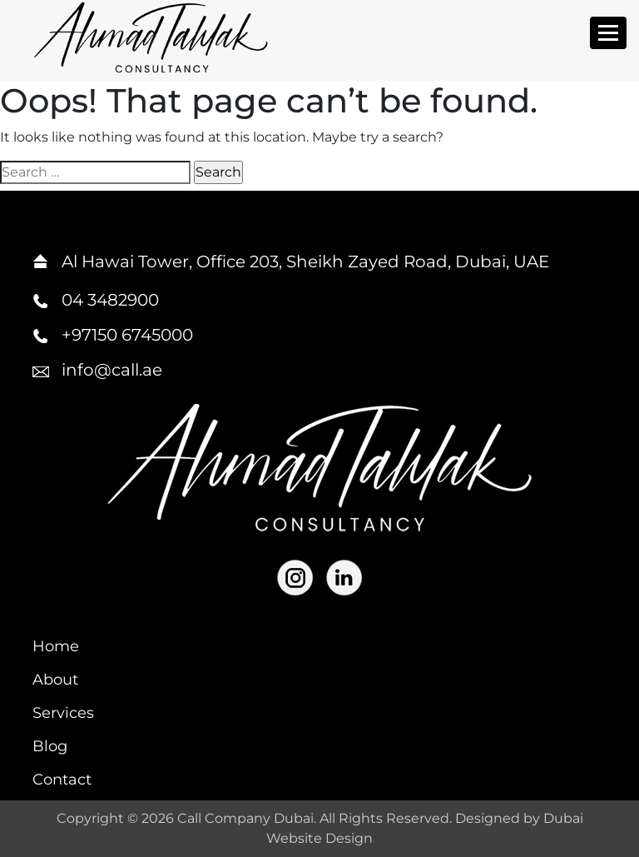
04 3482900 (110, 300)
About (55, 679)
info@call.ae (112, 370)
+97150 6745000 (127, 335)
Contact (62, 779)
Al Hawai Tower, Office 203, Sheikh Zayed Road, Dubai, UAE (305, 262)
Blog (49, 746)
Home (55, 646)
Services (63, 713)
